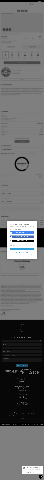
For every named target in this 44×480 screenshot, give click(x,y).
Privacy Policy (18, 255)
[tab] (22, 252)
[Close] (41, 467)
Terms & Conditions (24, 255)
